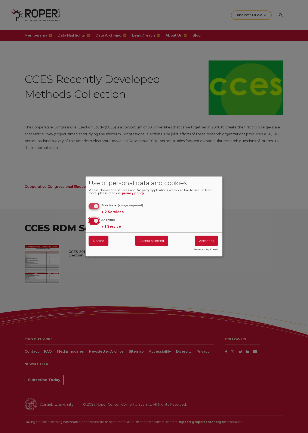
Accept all (206, 241)
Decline (98, 241)
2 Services (112, 212)
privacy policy (133, 193)
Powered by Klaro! (205, 249)
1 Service (111, 226)
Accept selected (151, 241)
